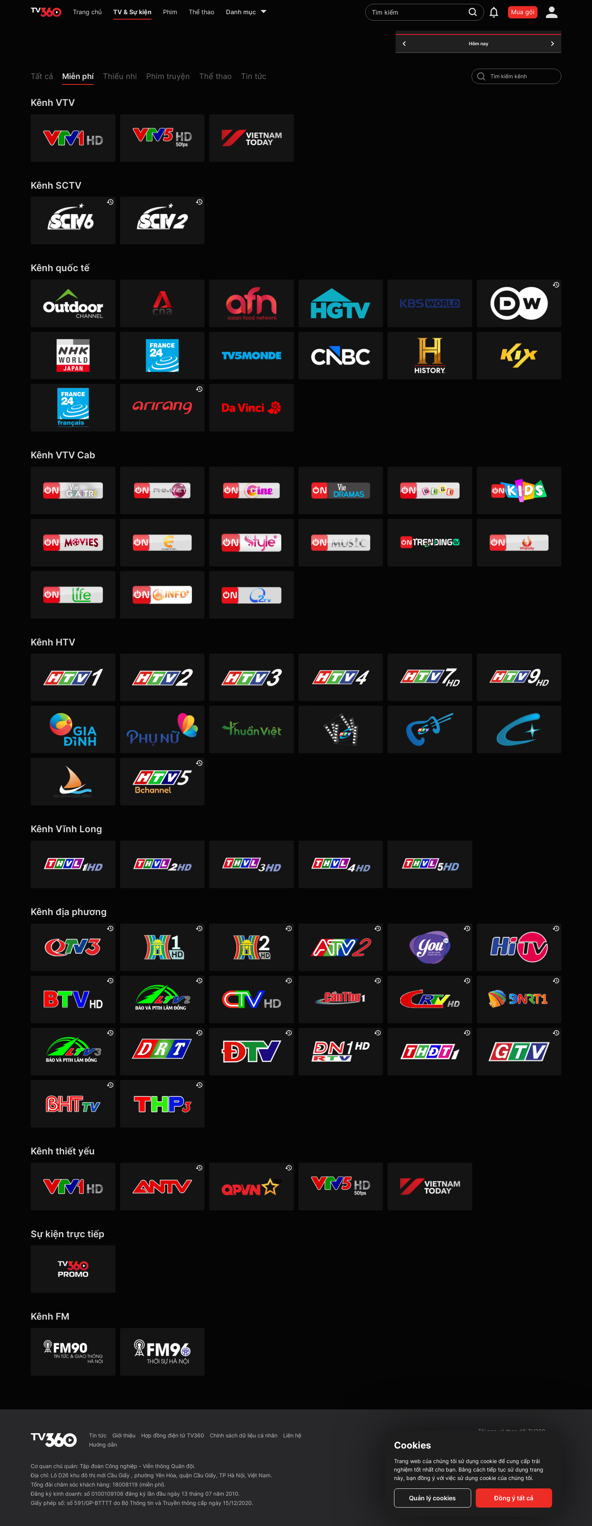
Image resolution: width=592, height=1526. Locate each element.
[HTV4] (340, 677)
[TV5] (251, 355)
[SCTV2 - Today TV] (162, 220)
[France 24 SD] (73, 407)
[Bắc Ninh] (73, 999)
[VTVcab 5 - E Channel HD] (162, 542)
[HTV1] (73, 677)
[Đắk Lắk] (162, 1051)
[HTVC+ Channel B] (519, 729)
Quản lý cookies (432, 1498)
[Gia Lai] (519, 1051)
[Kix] (519, 355)
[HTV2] (162, 677)
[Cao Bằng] (430, 999)
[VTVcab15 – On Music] (340, 542)
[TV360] (73, 1269)
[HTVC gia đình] (73, 729)
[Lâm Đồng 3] (73, 1051)
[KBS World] (430, 303)
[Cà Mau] (251, 999)
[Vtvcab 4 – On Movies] (73, 542)
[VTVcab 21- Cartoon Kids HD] (519, 490)
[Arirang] (162, 407)
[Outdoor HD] (73, 303)
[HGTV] (340, 303)
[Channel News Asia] (162, 303)
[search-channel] (481, 76)
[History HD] (430, 355)
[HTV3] (251, 677)
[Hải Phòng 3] (162, 1104)
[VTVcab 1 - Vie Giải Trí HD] (73, 490)
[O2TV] (251, 595)
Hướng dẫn (103, 1444)
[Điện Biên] (251, 1051)
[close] (578, 23)
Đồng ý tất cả (513, 1498)
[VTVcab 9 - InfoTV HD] (162, 595)
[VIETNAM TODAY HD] (251, 138)
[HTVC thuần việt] (251, 729)
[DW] (519, 303)
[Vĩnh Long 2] (162, 864)
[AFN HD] (251, 303)
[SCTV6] (73, 220)
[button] (46, 78)
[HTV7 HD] (430, 677)
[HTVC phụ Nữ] (162, 729)
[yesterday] (404, 43)
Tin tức (98, 1435)
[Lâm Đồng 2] (162, 999)
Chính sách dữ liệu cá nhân (243, 1435)
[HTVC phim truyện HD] (340, 729)
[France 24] (162, 355)
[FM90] (73, 1352)
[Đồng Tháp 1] (430, 1051)
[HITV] (519, 947)
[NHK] (73, 355)
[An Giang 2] (340, 947)
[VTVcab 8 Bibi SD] (430, 490)
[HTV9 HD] (519, 677)
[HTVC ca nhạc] (430, 729)
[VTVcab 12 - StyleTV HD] (251, 542)
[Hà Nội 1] (162, 947)
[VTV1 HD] (73, 138)
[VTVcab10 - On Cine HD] (251, 490)
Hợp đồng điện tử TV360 (172, 1435)
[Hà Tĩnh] (73, 1104)
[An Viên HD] (162, 781)
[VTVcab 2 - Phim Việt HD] (162, 490)
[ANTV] (162, 1186)
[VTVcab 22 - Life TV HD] (73, 595)
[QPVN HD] (251, 1186)
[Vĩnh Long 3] (251, 864)
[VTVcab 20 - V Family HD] (519, 542)
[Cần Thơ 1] (340, 999)
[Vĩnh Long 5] (430, 864)
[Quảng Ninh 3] (73, 947)
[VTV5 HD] (162, 138)
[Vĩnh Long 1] (73, 864)
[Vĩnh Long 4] (340, 864)
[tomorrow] (552, 43)
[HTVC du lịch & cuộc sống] (73, 781)
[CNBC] (340, 355)
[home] (46, 12)
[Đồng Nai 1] (340, 1051)
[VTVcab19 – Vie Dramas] (340, 490)
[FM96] (162, 1352)
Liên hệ (292, 1435)
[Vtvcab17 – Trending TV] (430, 542)
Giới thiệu (123, 1435)
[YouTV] (430, 947)
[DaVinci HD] (251, 407)
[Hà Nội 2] (251, 947)
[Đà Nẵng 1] (519, 999)
